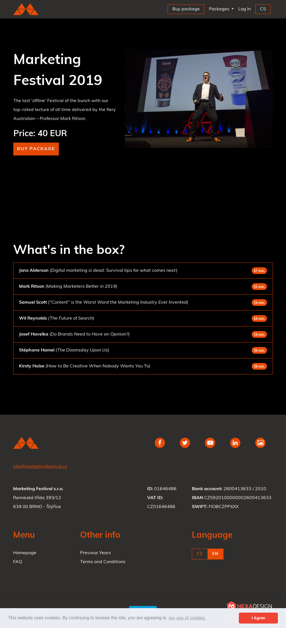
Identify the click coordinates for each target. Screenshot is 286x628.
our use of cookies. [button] (187, 617)
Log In (245, 7)
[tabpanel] (199, 98)
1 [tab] (199, 151)
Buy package (37, 149)
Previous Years (95, 553)
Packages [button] (219, 9)
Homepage (24, 553)
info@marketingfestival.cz (40, 466)
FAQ (17, 562)
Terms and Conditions (102, 562)
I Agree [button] (258, 618)
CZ (200, 554)
